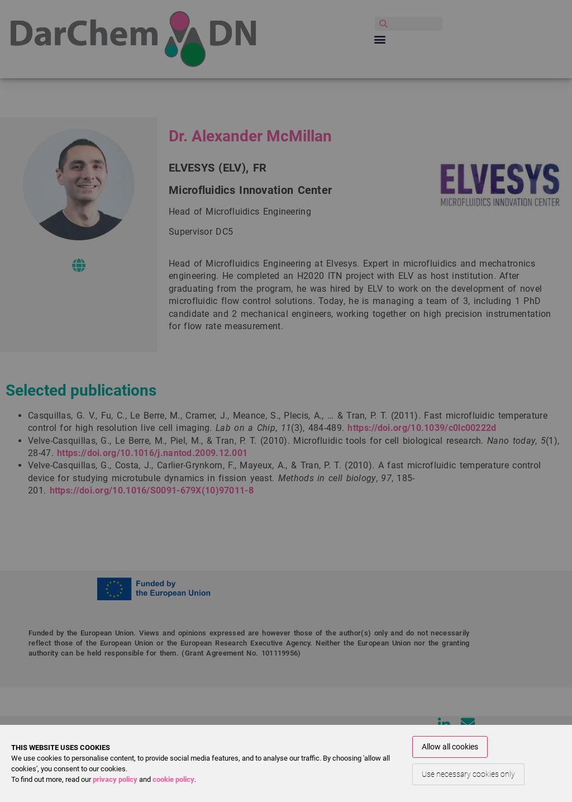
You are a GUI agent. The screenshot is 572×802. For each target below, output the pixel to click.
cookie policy (173, 779)
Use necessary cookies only (468, 774)
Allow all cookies (450, 746)
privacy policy (115, 779)
